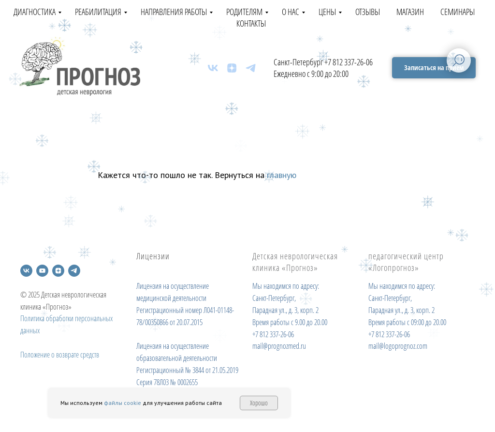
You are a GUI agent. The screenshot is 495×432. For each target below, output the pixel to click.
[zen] (232, 68)
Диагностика (35, 11)
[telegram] (251, 68)
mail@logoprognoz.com (397, 346)
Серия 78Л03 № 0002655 (167, 382)
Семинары (457, 11)
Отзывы (367, 11)
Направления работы (174, 11)
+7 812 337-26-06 (348, 62)
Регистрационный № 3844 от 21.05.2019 (187, 370)
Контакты (251, 23)
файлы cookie (122, 402)
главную (281, 174)
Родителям (244, 11)
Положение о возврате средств (59, 354)
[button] (434, 68)
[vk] (213, 68)
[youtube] (42, 271)
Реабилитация (98, 11)
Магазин (410, 11)
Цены (327, 11)
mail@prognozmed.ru (279, 346)
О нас (290, 11)
